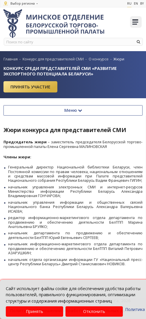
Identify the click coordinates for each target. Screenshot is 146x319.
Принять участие (30, 87)
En (136, 3)
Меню (73, 110)
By (142, 3)
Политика (135, 309)
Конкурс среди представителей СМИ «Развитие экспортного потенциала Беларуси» (60, 71)
